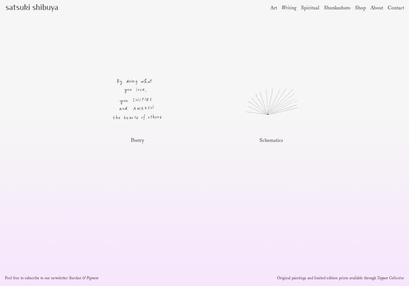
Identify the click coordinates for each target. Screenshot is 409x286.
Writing (289, 8)
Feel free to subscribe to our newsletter (52, 278)
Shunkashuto (337, 8)
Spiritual (310, 8)
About (376, 8)
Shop (360, 8)
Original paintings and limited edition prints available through (340, 278)
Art (273, 8)
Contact (396, 8)
